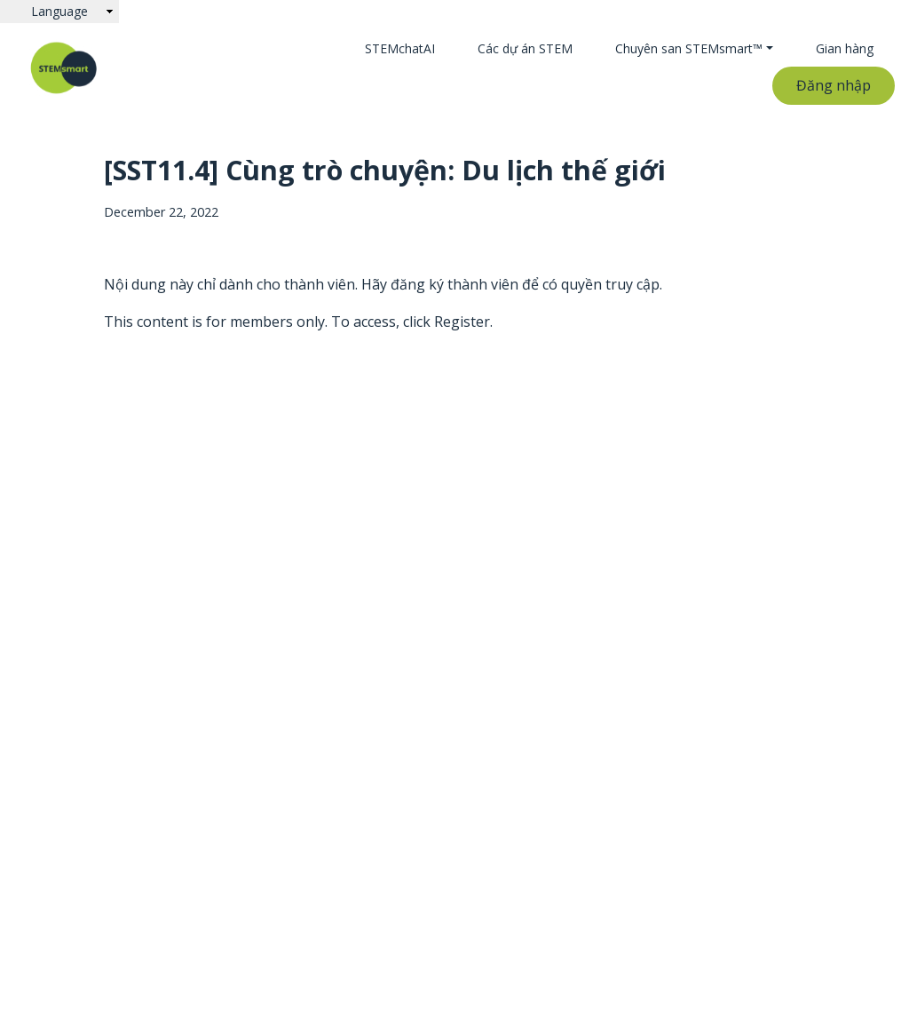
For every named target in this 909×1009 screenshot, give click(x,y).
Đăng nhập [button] (833, 85)
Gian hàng (844, 48)
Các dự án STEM (525, 48)
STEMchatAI (400, 48)
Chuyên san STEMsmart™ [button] (689, 48)
